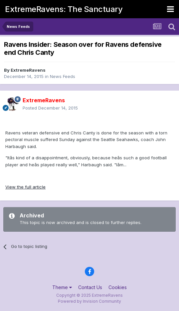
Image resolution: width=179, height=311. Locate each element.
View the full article (25, 187)
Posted (50, 108)
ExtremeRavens (28, 70)
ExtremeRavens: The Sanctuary (63, 9)
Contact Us (90, 287)
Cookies (117, 287)
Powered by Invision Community (89, 301)
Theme (62, 287)
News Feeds (62, 76)
